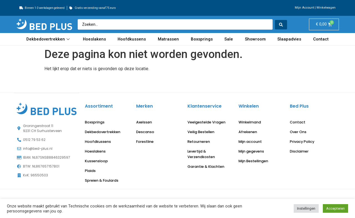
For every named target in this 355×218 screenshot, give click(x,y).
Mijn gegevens (251, 151)
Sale (229, 39)
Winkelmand (250, 122)
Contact (321, 39)
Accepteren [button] (335, 208)
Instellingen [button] (306, 208)
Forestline (145, 141)
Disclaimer (299, 151)
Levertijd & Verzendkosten (201, 154)
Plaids (90, 170)
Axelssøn (144, 122)
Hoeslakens (94, 39)
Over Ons (298, 132)
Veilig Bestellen (200, 132)
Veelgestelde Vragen (206, 122)
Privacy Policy (302, 141)
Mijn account (250, 141)
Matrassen (168, 39)
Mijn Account (304, 7)
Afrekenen (248, 132)
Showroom (255, 39)
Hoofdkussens (132, 39)
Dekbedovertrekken (48, 39)
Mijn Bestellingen (253, 161)
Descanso (145, 132)
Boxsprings (202, 39)
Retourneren (198, 141)
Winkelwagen (326, 7)
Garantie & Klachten (205, 166)
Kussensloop (96, 161)
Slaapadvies (289, 39)
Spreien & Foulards (101, 180)
